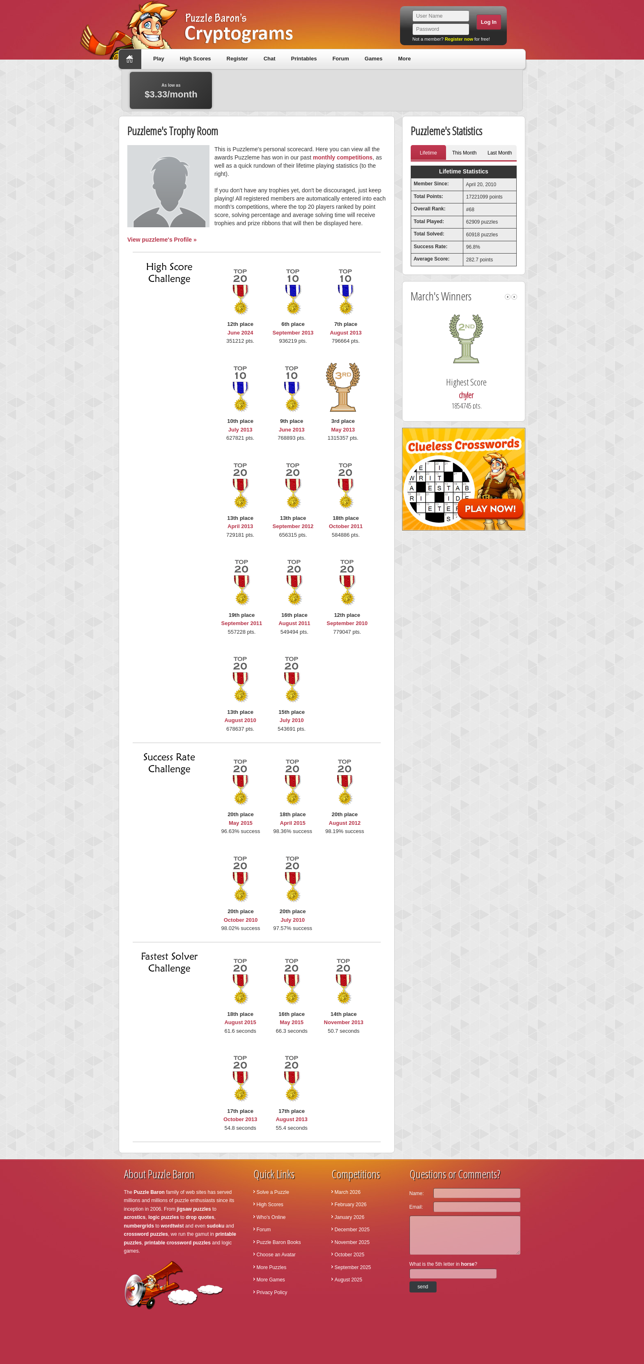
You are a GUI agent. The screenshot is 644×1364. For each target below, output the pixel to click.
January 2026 (350, 1217)
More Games (271, 1280)
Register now (459, 39)
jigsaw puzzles (194, 1209)
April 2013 (240, 526)
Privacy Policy (272, 1292)
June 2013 (292, 430)
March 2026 (348, 1192)
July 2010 (292, 720)
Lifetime (428, 153)
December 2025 (352, 1229)
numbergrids (139, 1226)
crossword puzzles (146, 1234)
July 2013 (240, 430)
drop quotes (200, 1217)
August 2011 (294, 623)
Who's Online (271, 1217)
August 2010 (240, 720)
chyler (479, 395)
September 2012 (293, 526)
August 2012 (345, 823)
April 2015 (293, 823)
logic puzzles (163, 1217)
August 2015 (240, 1022)
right (514, 297)
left (508, 297)
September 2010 (347, 623)
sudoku (216, 1226)
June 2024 (240, 333)
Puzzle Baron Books (279, 1242)
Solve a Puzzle (273, 1192)
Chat (270, 58)
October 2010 (241, 920)
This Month (464, 153)
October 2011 (346, 526)
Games (373, 58)
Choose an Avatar (276, 1255)
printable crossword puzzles (178, 1243)
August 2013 (345, 333)
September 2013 (293, 333)
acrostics (135, 1217)
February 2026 (351, 1204)
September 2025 (353, 1267)
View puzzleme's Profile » (162, 239)
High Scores (195, 58)
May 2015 (241, 823)
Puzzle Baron (149, 1192)
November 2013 (343, 1022)
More (404, 58)
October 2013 (240, 1119)
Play (158, 58)
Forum (340, 58)
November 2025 (352, 1242)
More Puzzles (272, 1267)
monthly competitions (343, 157)
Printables (304, 58)
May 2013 (343, 430)
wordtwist (172, 1226)
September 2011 (241, 623)
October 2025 (350, 1255)
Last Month (500, 153)
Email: (416, 1207)
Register (237, 58)
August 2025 (348, 1280)
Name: (416, 1193)
